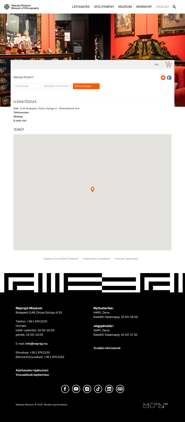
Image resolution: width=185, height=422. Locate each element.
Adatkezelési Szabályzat (96, 258)
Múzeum (125, 7)
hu (157, 64)
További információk (107, 348)
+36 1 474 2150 (40, 353)
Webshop (144, 7)
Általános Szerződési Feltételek (60, 258)
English (162, 7)
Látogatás (81, 7)
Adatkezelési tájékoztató (32, 370)
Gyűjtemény (104, 7)
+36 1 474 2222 (54, 357)
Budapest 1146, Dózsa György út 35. (39, 312)
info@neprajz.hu (36, 344)
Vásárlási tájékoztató (126, 258)
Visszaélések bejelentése (32, 375)
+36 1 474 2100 (37, 321)
